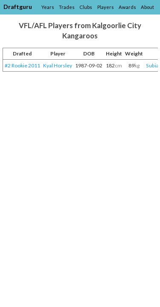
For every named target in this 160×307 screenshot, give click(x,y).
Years (47, 7)
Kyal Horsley (57, 65)
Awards (127, 7)
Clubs (85, 7)
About (147, 7)
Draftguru (17, 6)
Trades (67, 7)
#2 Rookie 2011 (22, 65)
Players (105, 7)
